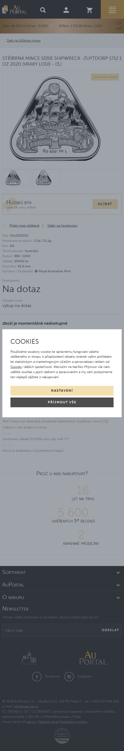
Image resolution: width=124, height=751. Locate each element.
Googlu (16, 367)
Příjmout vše (62, 402)
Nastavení (62, 391)
